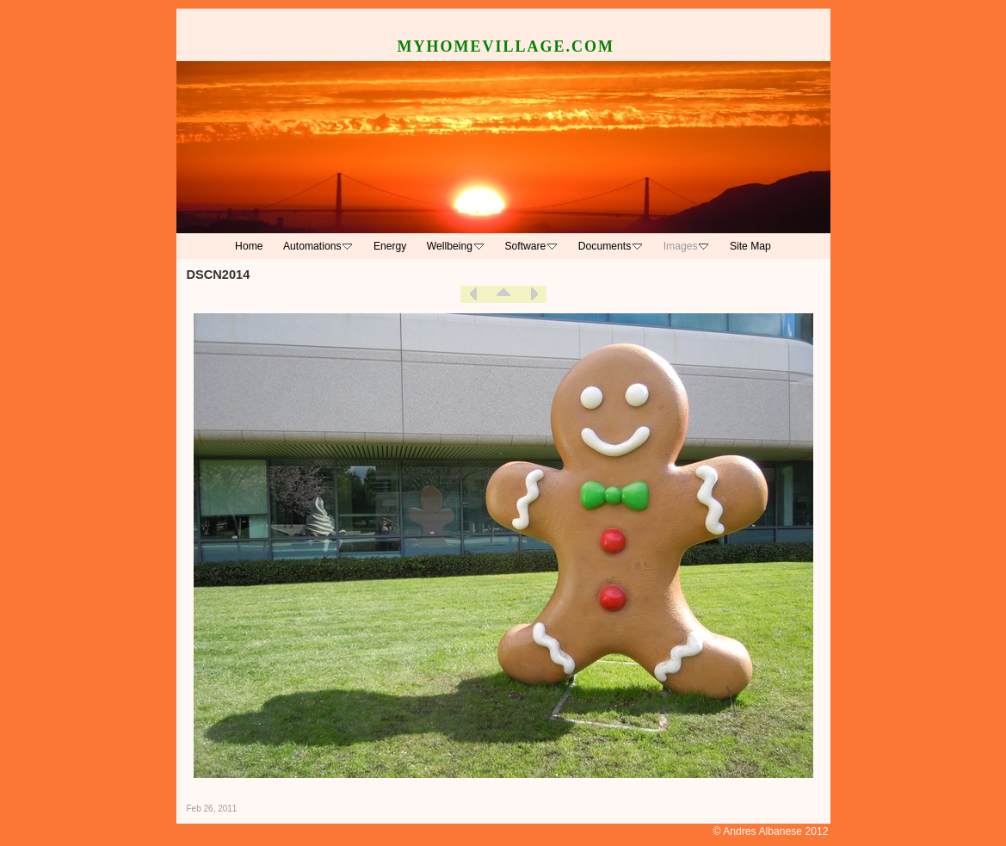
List (503, 294)
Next (533, 294)
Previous (473, 294)
